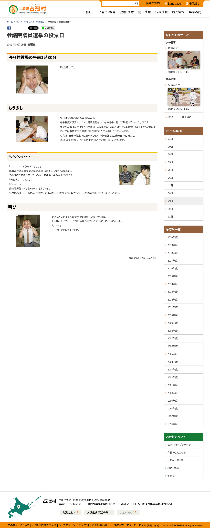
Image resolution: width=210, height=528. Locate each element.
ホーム (10, 21)
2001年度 (40, 21)
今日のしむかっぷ (24, 21)
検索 (136, 3)
